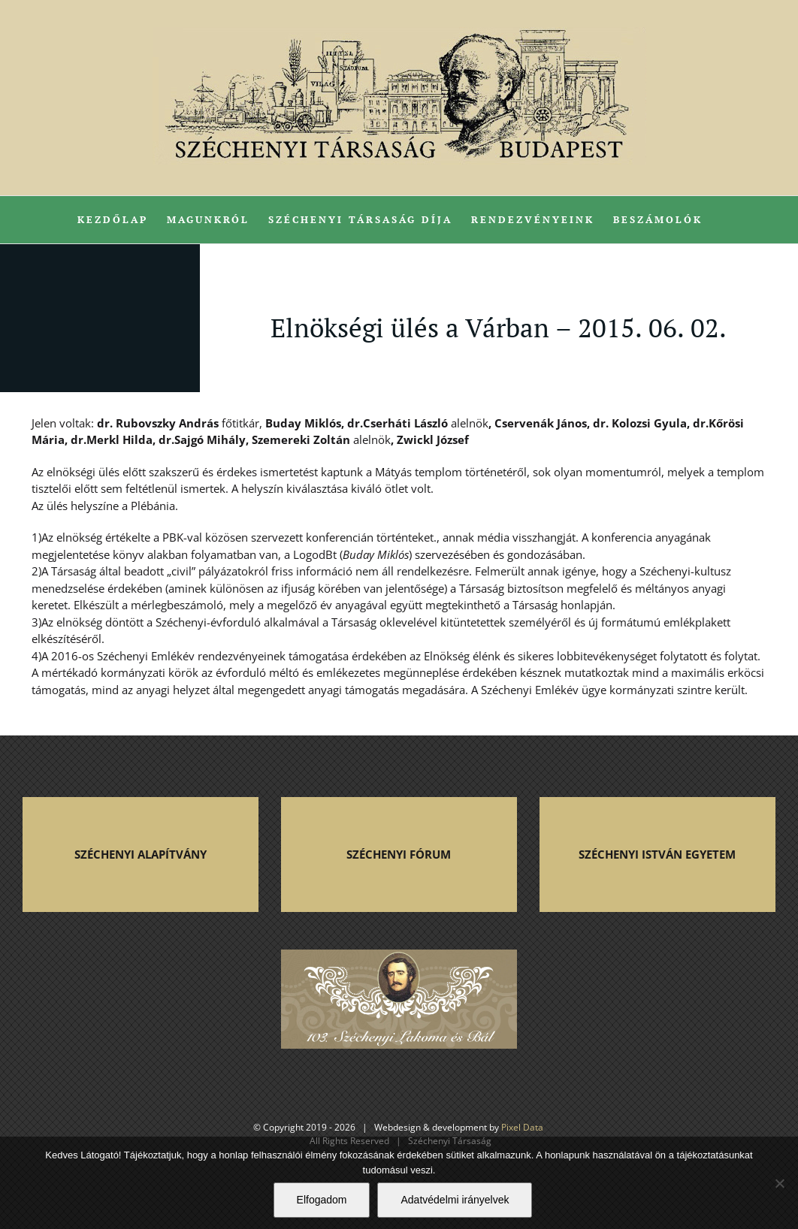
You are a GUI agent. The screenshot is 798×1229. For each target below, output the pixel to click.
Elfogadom (322, 1200)
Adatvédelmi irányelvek (455, 1200)
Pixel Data (522, 1127)
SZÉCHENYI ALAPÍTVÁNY (140, 854)
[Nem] (779, 1183)
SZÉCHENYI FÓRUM (398, 854)
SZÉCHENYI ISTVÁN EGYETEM (657, 854)
